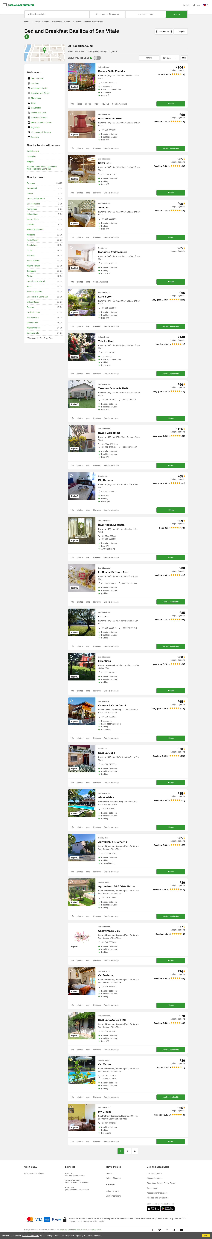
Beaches (35, 137)
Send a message (119, 104)
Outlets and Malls (38, 113)
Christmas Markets (39, 118)
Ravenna (77, 22)
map (96, 104)
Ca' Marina (104, 1064)
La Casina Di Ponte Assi (113, 572)
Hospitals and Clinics (40, 93)
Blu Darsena (106, 480)
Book (171, 104)
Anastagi (103, 207)
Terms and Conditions (67, 1230)
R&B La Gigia (106, 752)
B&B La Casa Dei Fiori (112, 1019)
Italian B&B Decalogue (34, 1173)
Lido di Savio (32, 323)
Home (27, 22)
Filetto (30, 276)
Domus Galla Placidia (111, 71)
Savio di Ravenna (34, 292)
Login (197, 5)
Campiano (31, 271)
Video (79, 104)
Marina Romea (33, 266)
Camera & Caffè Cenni (112, 705)
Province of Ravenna (61, 22)
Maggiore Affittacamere (112, 252)
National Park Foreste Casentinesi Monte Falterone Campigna (42, 168)
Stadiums (35, 83)
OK (205, 1236)
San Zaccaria (33, 317)
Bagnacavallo (33, 333)
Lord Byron (105, 296)
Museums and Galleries (41, 122)
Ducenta (30, 307)
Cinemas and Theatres (41, 132)
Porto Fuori (32, 188)
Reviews (105, 104)
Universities (36, 108)
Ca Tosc (103, 616)
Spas (33, 103)
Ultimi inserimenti (113, 1196)
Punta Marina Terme (36, 199)
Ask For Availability (171, 148)
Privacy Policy (82, 1230)
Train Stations (37, 78)
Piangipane (32, 209)
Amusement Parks (39, 88)
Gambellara (32, 245)
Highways (35, 127)
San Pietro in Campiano (37, 297)
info (72, 104)
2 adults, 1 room (145, 14)
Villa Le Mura (106, 341)
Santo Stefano (33, 261)
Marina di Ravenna (35, 230)
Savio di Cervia (33, 312)
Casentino (31, 156)
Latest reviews (112, 1191)
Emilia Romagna (42, 22)
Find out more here (30, 1236)
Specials (110, 1173)
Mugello (30, 161)
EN (206, 5)
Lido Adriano (32, 214)
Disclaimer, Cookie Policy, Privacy (161, 1183)
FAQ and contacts (154, 1178)
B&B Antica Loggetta (111, 524)
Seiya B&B (105, 163)
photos (88, 104)
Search (176, 14)
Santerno (31, 255)
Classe (30, 193)
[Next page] (135, 1151)
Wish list (187, 5)
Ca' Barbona (106, 975)
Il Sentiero (104, 661)
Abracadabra (106, 797)
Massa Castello (34, 328)
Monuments (36, 98)
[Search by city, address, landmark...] (57, 14)
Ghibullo (30, 224)
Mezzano (31, 235)
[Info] (91, 58)
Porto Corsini (33, 240)
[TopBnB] (97, 58)
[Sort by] (170, 58)
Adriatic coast (33, 151)
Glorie (29, 250)
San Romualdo (33, 204)
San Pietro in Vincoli (36, 281)
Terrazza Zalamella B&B (113, 388)
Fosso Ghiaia (33, 219)
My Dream (104, 1111)
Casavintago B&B (109, 930)
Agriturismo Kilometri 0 (113, 842)
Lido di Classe (33, 302)
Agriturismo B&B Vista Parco (116, 886)
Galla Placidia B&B (110, 118)
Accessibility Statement (157, 1193)
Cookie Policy (96, 1230)
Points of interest (113, 1178)
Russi (29, 286)
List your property (154, 1173)
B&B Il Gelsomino (109, 432)
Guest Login (152, 1188)
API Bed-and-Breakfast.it (158, 1198)
